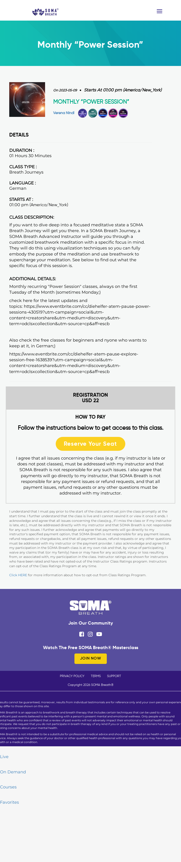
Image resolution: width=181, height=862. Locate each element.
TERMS (96, 676)
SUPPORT (114, 676)
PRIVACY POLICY (72, 676)
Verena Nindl (63, 113)
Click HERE (18, 575)
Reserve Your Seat (90, 443)
